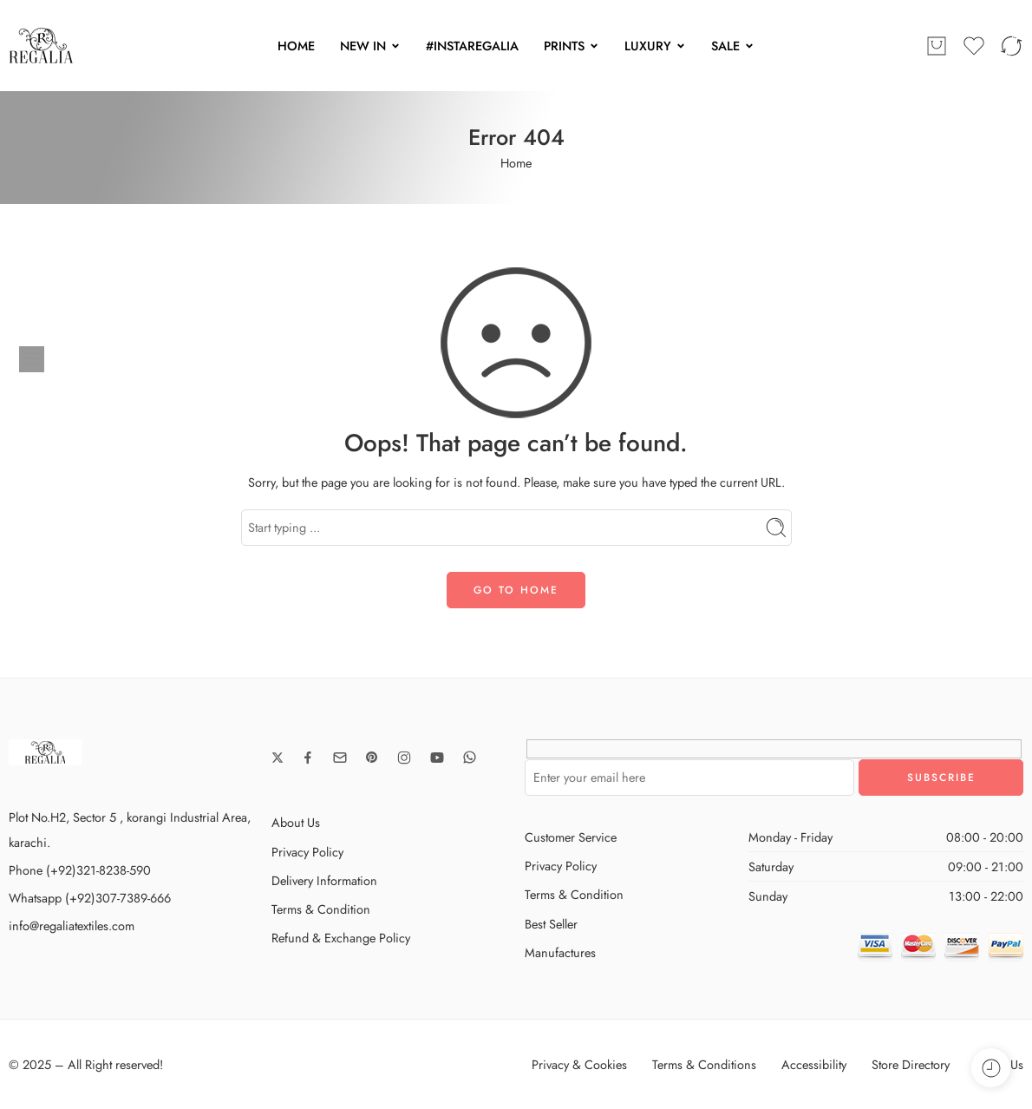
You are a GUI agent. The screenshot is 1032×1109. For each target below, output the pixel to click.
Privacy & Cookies (579, 1064)
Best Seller (551, 924)
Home (516, 163)
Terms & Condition (320, 909)
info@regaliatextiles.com (71, 925)
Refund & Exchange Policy (340, 938)
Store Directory (911, 1064)
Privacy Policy (307, 852)
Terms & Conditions (704, 1064)
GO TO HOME (516, 590)
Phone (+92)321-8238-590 (80, 870)
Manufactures (560, 952)
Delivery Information (324, 880)
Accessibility (813, 1064)
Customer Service (571, 837)
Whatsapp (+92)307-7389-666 (90, 898)
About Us (295, 822)
